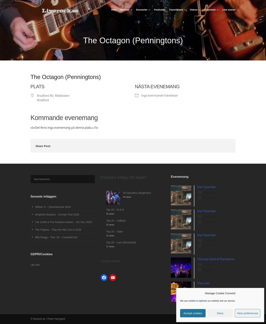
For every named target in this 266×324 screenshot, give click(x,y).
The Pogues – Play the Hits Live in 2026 (58, 229)
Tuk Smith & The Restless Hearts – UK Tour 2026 (63, 222)
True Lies (203, 283)
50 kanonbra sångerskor (137, 192)
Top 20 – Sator (114, 231)
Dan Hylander (206, 187)
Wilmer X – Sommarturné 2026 (53, 206)
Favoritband (176, 9)
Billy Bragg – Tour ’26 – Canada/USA (56, 237)
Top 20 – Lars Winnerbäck (121, 242)
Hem (113, 9)
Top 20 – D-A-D (115, 209)
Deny (220, 313)
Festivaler (159, 9)
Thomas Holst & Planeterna (215, 259)
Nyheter (124, 9)
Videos (193, 9)
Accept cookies (193, 313)
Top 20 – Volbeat (115, 220)
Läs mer (35, 264)
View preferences (247, 313)
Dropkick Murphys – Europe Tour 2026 (57, 214)
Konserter (141, 9)
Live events (229, 9)
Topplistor (210, 9)
